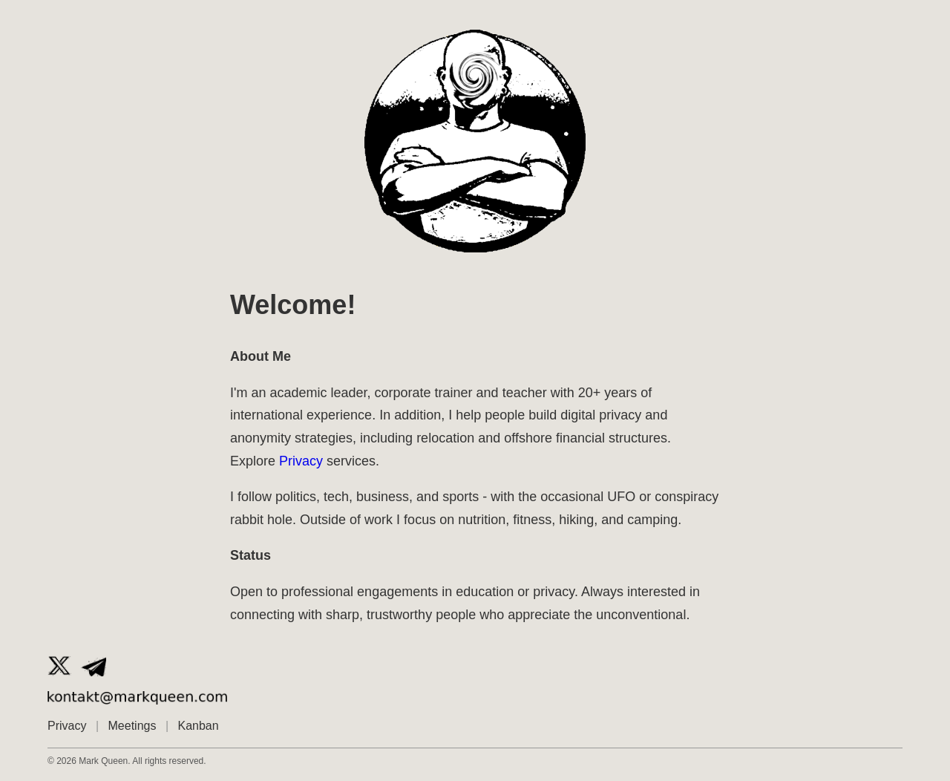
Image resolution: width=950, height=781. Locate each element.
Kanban (198, 725)
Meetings (132, 725)
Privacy (301, 461)
